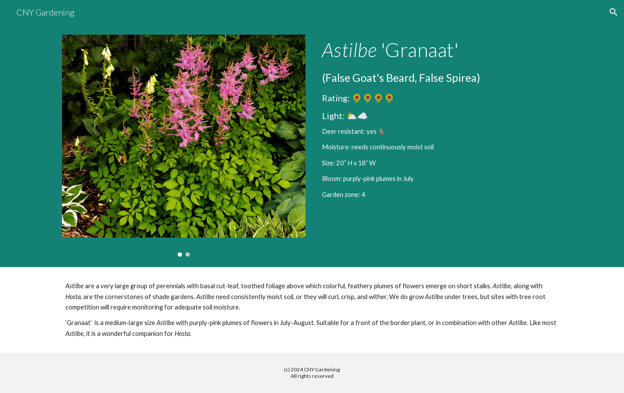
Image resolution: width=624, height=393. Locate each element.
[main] (440, 119)
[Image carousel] (184, 146)
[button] (613, 12)
